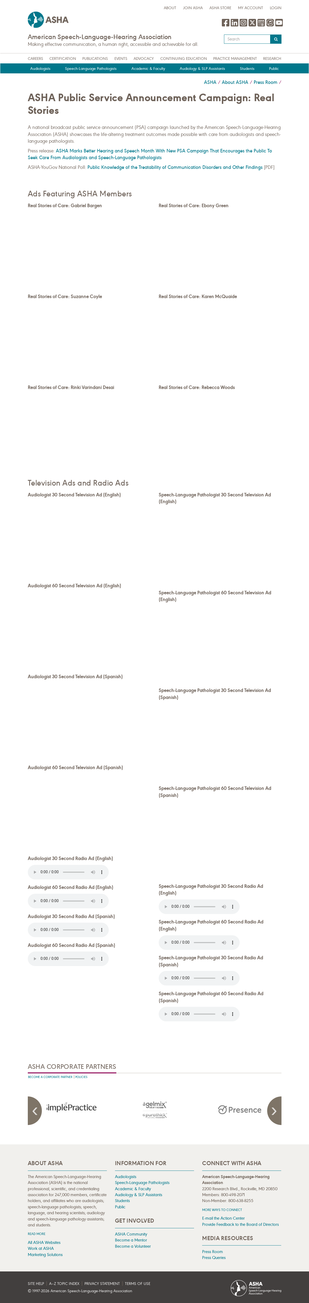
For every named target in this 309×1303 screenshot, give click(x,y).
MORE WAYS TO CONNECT (222, 1210)
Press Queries (214, 1257)
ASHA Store (220, 8)
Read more (36, 1234)
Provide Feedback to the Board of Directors (240, 1224)
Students (247, 68)
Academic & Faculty (148, 68)
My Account (250, 8)
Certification (62, 58)
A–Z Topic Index (64, 1283)
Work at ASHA (41, 1248)
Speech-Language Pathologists (91, 68)
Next (273, 1110)
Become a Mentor (131, 1240)
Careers (35, 58)
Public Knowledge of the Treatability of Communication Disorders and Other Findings (175, 167)
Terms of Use (137, 1283)
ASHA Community (131, 1234)
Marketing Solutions (45, 1254)
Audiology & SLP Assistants (202, 68)
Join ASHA (193, 8)
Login (275, 8)
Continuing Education (183, 58)
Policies (81, 1077)
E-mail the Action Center (223, 1218)
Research (272, 58)
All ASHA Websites (44, 1242)
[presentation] (70, 1109)
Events (120, 58)
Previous (36, 1110)
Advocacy (144, 58)
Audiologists (40, 68)
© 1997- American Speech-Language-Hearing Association (80, 1291)
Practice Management (235, 58)
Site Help (36, 1283)
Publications (95, 58)
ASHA (210, 82)
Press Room (265, 82)
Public (274, 68)
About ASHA (235, 82)
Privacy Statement (102, 1283)
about (170, 8)
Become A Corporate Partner (50, 1077)
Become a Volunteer (133, 1246)
